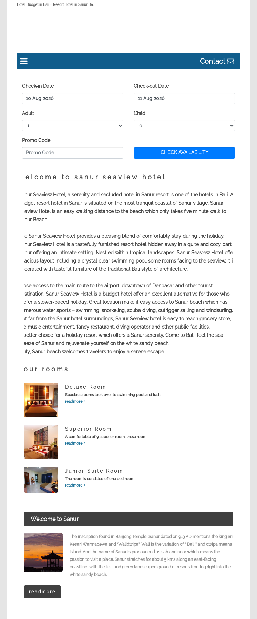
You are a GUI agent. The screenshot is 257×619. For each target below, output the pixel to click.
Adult (28, 113)
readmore (73, 401)
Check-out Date (151, 86)
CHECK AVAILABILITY (184, 152)
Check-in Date (38, 86)
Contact (213, 61)
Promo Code (36, 140)
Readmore (42, 591)
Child (139, 113)
